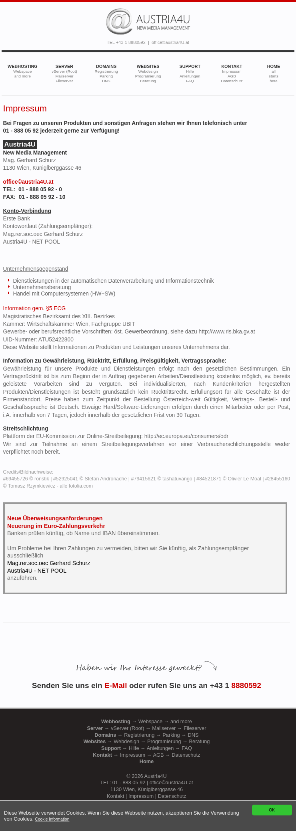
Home (147, 761)
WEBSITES (148, 73)
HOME (273, 73)
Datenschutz (172, 796)
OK (272, 810)
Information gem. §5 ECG (34, 308)
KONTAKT (231, 73)
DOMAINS (106, 73)
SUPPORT (190, 73)
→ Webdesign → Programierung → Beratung (146, 741)
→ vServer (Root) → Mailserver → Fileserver (146, 728)
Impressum (141, 796)
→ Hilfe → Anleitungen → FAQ (146, 748)
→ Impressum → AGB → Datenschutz (146, 755)
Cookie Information (52, 819)
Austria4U (155, 776)
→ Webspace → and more (146, 721)
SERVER (64, 73)
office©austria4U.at (170, 42)
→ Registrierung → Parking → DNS (146, 735)
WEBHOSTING (23, 71)
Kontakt (115, 796)
